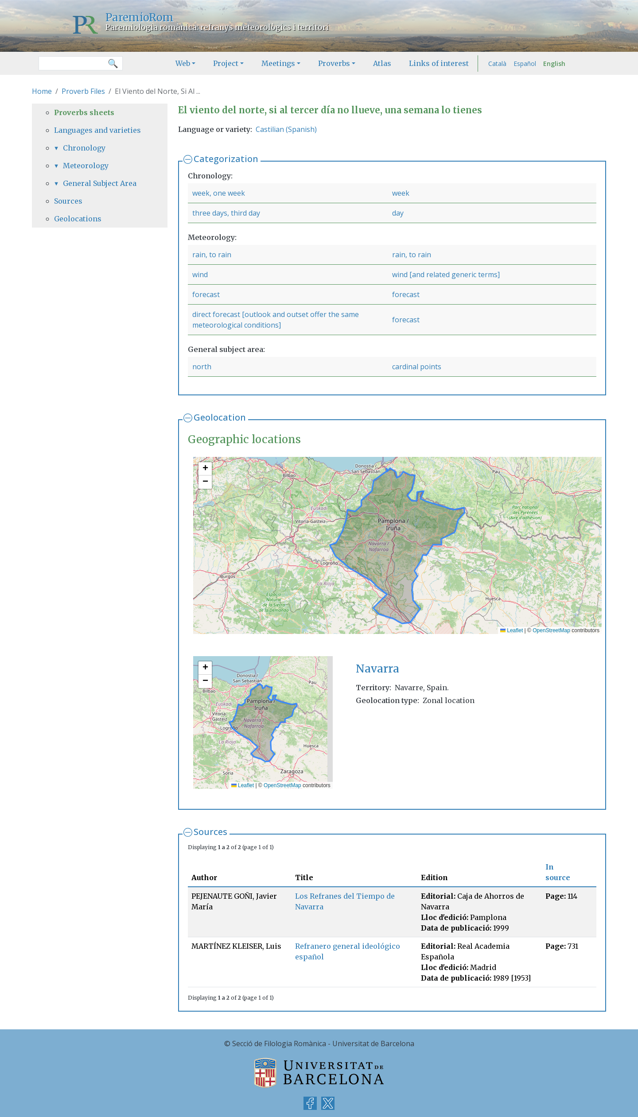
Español (525, 63)
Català (497, 63)
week (400, 193)
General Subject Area (99, 183)
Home (42, 91)
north (201, 366)
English (554, 63)
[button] (205, 468)
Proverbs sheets (84, 112)
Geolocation (220, 417)
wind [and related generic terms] (446, 274)
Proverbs (334, 63)
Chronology (84, 147)
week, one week (218, 193)
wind (200, 274)
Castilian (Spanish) (286, 129)
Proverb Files (83, 91)
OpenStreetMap (551, 630)
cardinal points (416, 366)
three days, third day (226, 213)
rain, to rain (211, 254)
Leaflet (511, 630)
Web (182, 63)
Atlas (382, 63)
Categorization (226, 159)
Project (225, 63)
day (398, 213)
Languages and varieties (97, 130)
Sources (210, 832)
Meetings (278, 63)
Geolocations (77, 218)
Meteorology (86, 165)
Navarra (377, 669)
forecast (206, 294)
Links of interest (439, 63)
